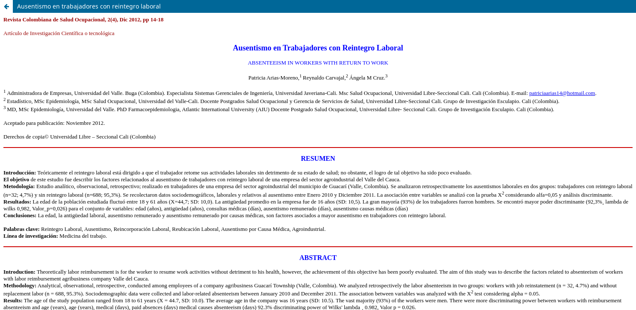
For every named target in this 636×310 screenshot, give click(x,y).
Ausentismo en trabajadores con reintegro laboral (89, 6)
